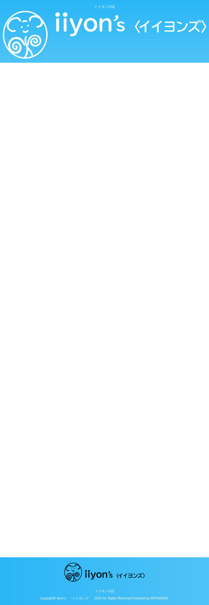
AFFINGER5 (159, 598)
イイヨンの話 (104, 591)
